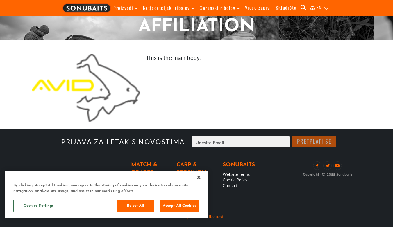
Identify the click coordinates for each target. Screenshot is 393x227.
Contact (230, 185)
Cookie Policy (235, 180)
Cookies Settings (39, 206)
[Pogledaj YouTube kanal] (337, 165)
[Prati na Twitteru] (327, 165)
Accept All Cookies (179, 206)
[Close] (198, 177)
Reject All (135, 206)
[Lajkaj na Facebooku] (317, 165)
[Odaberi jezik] (319, 8)
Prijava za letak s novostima (123, 142)
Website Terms (236, 174)
